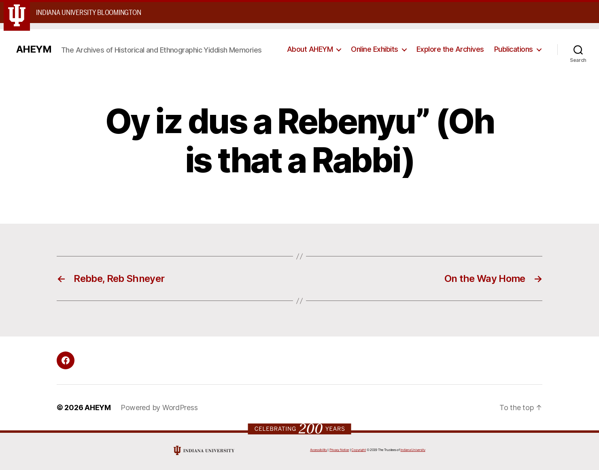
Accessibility (318, 450)
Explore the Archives (450, 49)
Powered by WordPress (159, 407)
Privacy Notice (339, 450)
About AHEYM (310, 49)
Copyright (358, 450)
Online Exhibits (374, 49)
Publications (513, 49)
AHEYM (33, 49)
